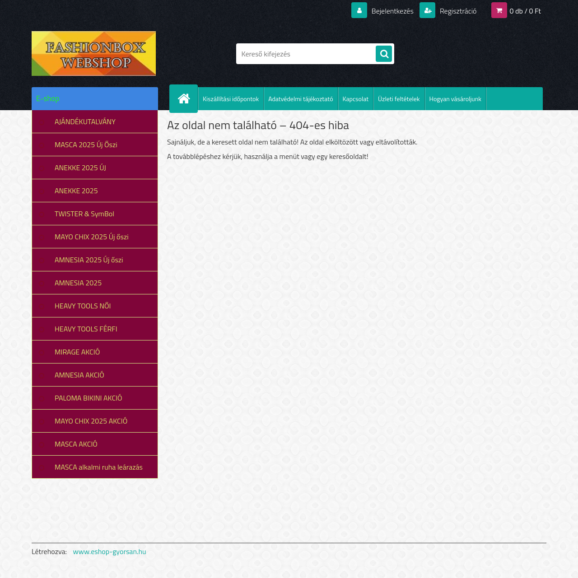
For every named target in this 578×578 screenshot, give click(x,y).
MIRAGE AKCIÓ (77, 351)
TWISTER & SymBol (84, 213)
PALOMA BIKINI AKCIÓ (88, 397)
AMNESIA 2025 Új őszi (89, 259)
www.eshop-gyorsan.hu (109, 551)
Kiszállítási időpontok (231, 98)
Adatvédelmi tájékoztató (300, 98)
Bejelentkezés (392, 10)
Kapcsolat (356, 98)
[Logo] (94, 53)
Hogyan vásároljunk (455, 98)
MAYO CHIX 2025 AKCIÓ (91, 420)
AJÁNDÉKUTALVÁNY (85, 121)
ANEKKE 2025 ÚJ (80, 167)
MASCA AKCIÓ (76, 443)
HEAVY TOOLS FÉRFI (86, 328)
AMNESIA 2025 (78, 282)
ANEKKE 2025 (76, 190)
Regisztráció (457, 10)
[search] (384, 54)
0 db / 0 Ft (525, 10)
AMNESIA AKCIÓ (79, 374)
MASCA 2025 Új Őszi (86, 144)
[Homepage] (187, 98)
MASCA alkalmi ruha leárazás (99, 466)
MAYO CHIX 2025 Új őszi (92, 236)
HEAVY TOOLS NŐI (83, 305)
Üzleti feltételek (399, 98)
